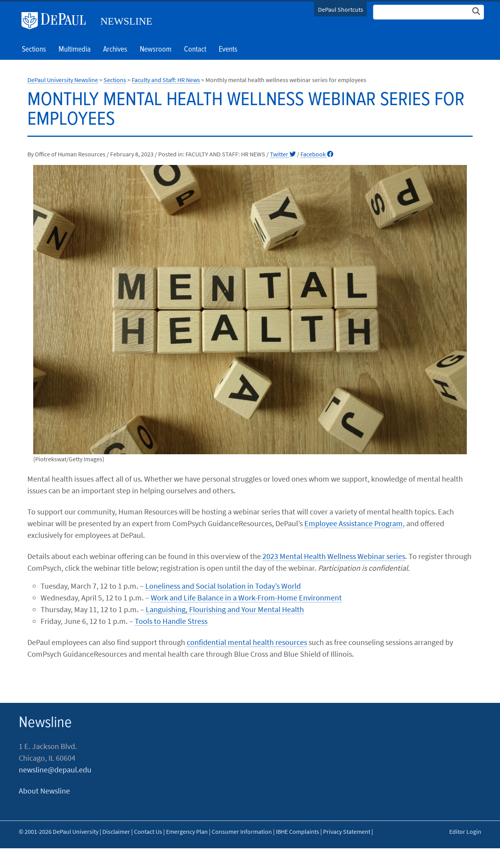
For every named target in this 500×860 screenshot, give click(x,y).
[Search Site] (428, 12)
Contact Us (148, 831)
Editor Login (465, 831)
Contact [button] (195, 50)
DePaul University (56, 20)
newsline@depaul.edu (55, 769)
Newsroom (155, 50)
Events (228, 50)
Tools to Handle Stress (171, 621)
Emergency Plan (187, 831)
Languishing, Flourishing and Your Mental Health (225, 609)
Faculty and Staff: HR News (166, 80)
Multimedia (75, 50)
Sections (115, 80)
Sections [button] (34, 50)
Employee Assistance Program (353, 523)
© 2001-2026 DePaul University (58, 831)
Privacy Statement (346, 831)
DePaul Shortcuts (340, 9)
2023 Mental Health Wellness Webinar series (333, 556)
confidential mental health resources (247, 642)
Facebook (316, 154)
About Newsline (44, 791)
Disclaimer (116, 831)
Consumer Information (242, 831)
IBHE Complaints (297, 831)
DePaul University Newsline (62, 80)
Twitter (283, 154)
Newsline (126, 21)
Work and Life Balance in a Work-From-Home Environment (246, 597)
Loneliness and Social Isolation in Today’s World (223, 586)
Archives (115, 50)
